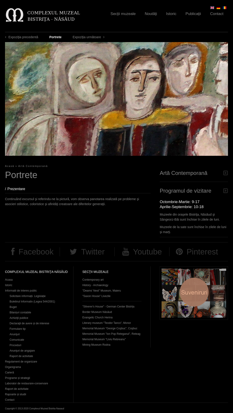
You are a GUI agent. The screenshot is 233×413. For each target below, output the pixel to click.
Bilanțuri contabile (20, 312)
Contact (216, 14)
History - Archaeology (95, 285)
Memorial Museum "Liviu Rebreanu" (104, 339)
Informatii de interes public (21, 290)
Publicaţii (193, 14)
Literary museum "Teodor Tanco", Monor (106, 323)
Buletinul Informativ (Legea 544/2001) (32, 301)
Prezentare (18, 189)
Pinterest (202, 251)
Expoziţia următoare (87, 37)
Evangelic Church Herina (97, 317)
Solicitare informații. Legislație (28, 296)
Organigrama (13, 367)
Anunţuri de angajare (22, 350)
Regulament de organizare (21, 361)
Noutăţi (151, 14)
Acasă (9, 166)
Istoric (171, 14)
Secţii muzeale (123, 14)
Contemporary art (93, 279)
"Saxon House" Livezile (96, 296)
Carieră (9, 372)
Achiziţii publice (19, 318)
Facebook (35, 251)
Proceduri (15, 345)
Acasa (9, 279)
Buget (13, 307)
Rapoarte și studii (15, 394)
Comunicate (17, 339)
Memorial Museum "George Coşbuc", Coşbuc (109, 328)
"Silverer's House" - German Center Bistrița (108, 306)
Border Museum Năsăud (97, 312)
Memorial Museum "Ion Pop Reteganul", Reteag (111, 333)
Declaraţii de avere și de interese (29, 323)
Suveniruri (194, 293)
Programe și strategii (17, 378)
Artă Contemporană (33, 166)
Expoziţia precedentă (23, 37)
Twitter (93, 251)
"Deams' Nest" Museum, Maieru (101, 290)
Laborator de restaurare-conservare (26, 383)
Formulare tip (18, 328)
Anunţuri (15, 334)
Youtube (147, 251)
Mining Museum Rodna (96, 344)
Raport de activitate (21, 356)
